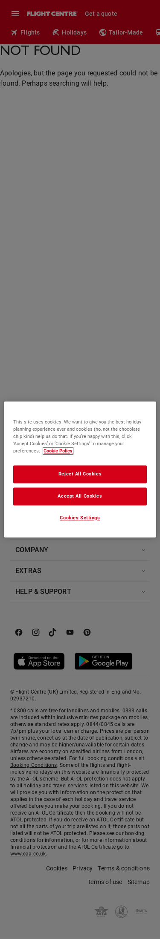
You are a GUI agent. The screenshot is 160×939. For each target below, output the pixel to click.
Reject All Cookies (80, 474)
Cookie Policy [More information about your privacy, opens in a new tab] (58, 451)
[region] (80, 469)
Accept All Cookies (80, 496)
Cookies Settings (80, 518)
